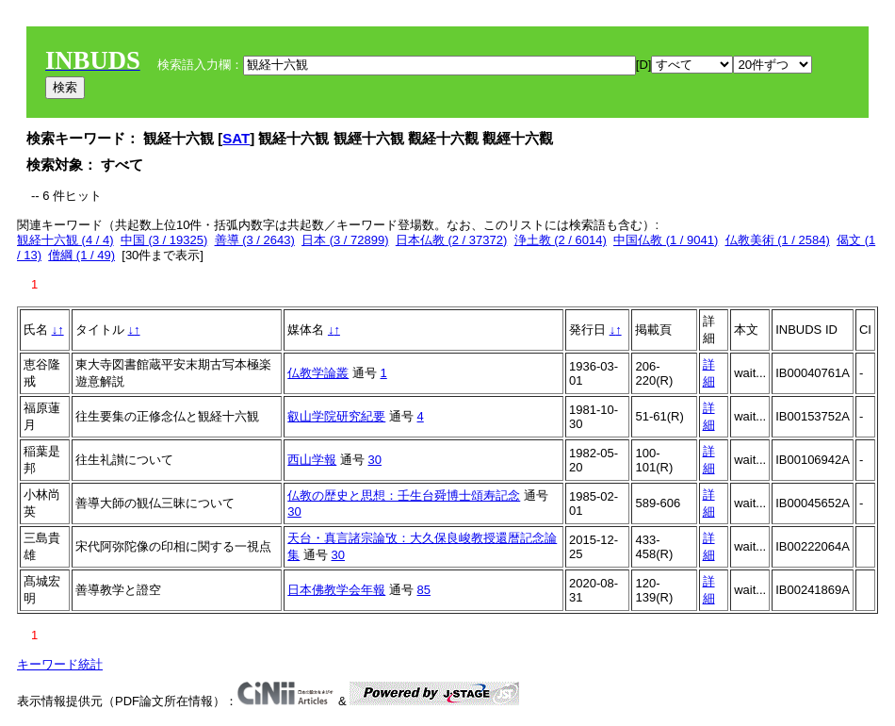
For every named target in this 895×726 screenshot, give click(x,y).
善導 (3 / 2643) (255, 240)
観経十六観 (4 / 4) (65, 240)
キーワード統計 (60, 664)
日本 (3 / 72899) (345, 240)
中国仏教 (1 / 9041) (665, 240)
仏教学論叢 (318, 373)
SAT (236, 138)
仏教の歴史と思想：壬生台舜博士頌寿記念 (403, 495)
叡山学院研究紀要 (336, 416)
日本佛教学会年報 (336, 590)
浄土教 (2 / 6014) (560, 240)
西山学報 (311, 460)
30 (375, 460)
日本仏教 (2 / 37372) (452, 240)
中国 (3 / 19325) (164, 240)
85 (424, 590)
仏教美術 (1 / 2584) (777, 240)
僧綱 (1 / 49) (81, 255)
